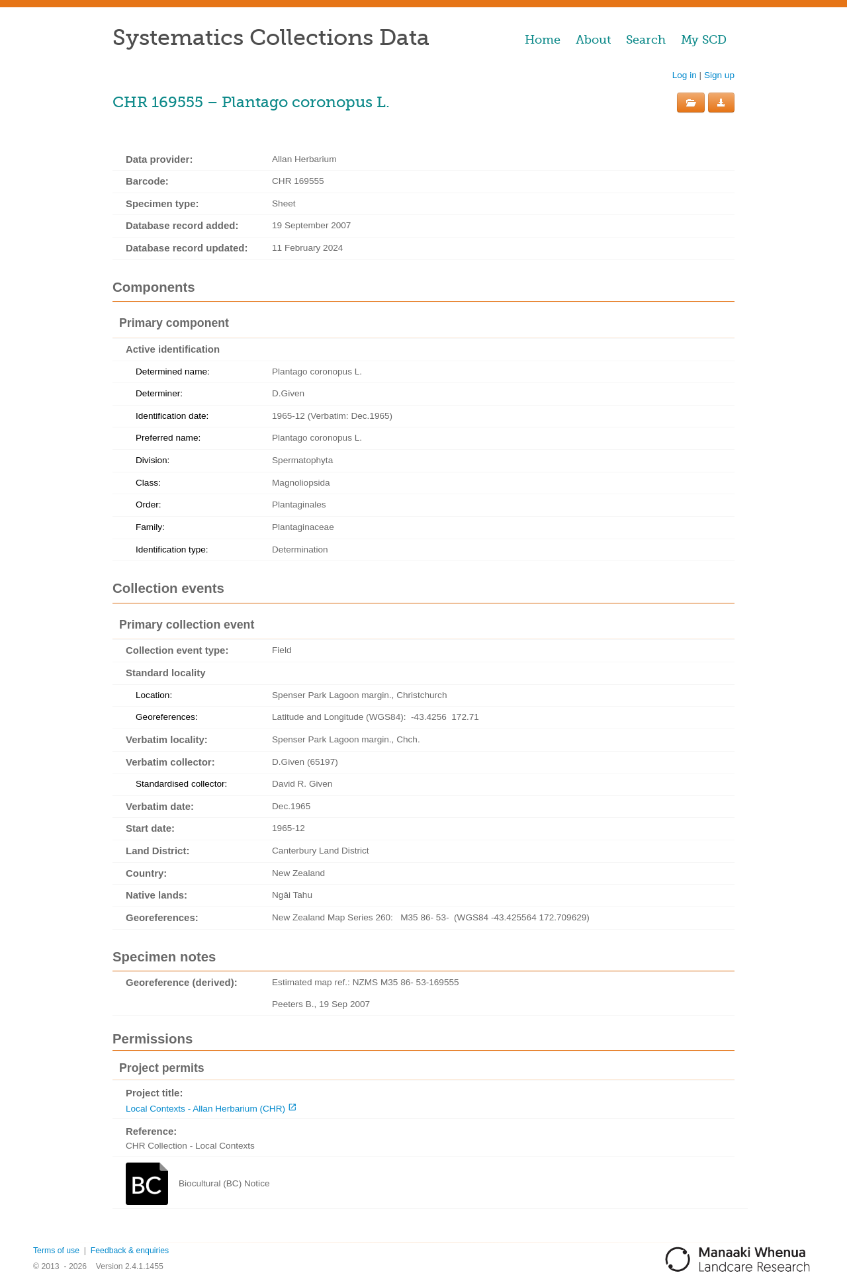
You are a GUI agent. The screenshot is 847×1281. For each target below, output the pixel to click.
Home (542, 39)
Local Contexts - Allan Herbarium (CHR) (205, 1109)
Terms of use (56, 1250)
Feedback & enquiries (130, 1250)
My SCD (704, 39)
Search (646, 39)
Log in (684, 75)
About (593, 39)
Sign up (719, 75)
